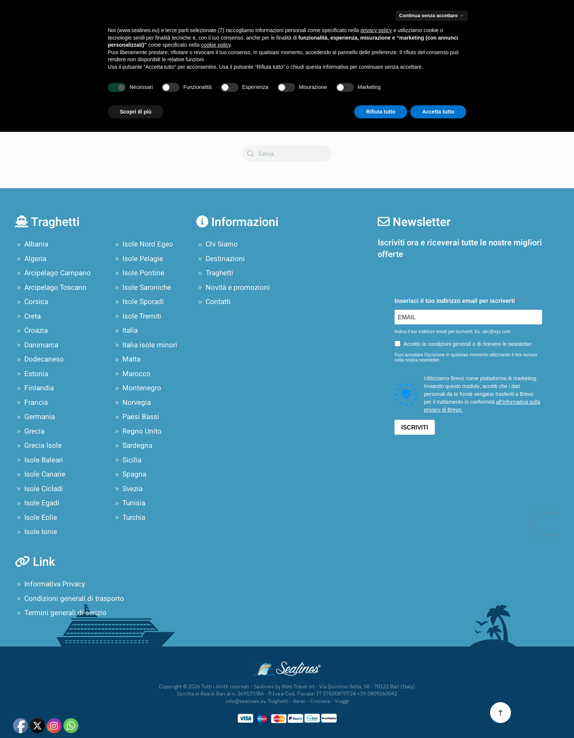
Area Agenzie (377, 8)
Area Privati (413, 8)
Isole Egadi (37, 503)
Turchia (129, 517)
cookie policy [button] (216, 651)
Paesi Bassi (136, 417)
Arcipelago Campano (53, 273)
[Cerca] (287, 153)
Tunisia (129, 503)
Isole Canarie (40, 474)
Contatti (545, 31)
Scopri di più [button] (136, 717)
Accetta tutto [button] (438, 717)
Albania (31, 244)
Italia (125, 330)
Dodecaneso (39, 359)
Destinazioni (220, 259)
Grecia (29, 431)
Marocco (131, 374)
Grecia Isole (38, 445)
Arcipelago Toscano (51, 287)
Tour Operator (415, 31)
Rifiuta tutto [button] (381, 717)
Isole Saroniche (142, 287)
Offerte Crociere (268, 31)
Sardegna (132, 445)
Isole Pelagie (138, 259)
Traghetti (214, 273)
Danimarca (36, 345)
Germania (35, 417)
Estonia (31, 374)
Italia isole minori (145, 345)
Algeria (30, 259)
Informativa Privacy (50, 584)
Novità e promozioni (476, 31)
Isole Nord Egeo (143, 244)
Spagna (129, 474)
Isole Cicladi (39, 489)
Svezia (128, 489)
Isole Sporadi (138, 302)
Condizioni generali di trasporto (69, 598)
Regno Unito (137, 431)
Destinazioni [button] (220, 31)
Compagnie (169, 31)
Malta (126, 359)
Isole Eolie (36, 517)
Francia (31, 402)
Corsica (31, 302)
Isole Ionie (36, 532)
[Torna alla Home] (55, 32)
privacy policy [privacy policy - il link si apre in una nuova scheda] (376, 636)
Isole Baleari (39, 460)
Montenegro (137, 388)
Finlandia (34, 388)
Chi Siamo (119, 31)
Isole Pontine (138, 273)
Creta (28, 316)
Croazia (31, 330)
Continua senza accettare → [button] (431, 621)
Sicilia (127, 460)
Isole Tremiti (137, 316)
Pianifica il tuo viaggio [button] (342, 31)
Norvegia (132, 402)
